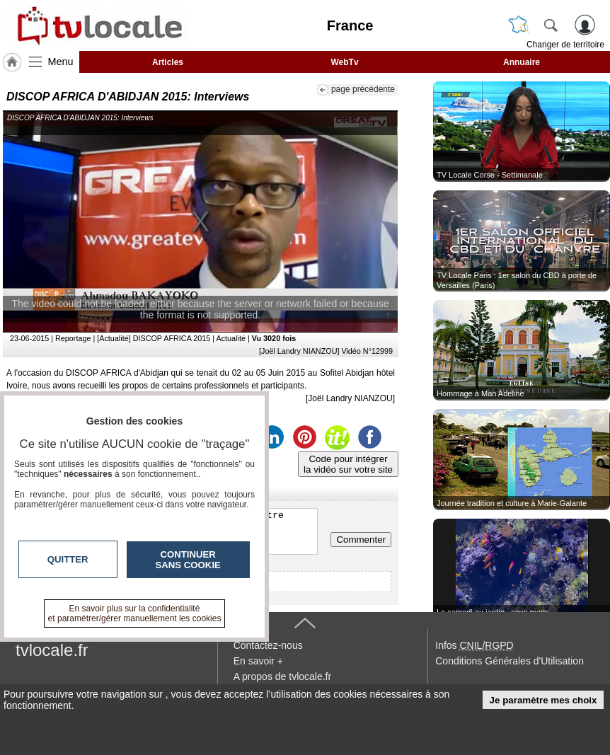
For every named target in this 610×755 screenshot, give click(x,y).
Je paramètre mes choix (543, 700)
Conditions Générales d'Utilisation (509, 661)
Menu (61, 61)
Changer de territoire (565, 45)
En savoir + (258, 661)
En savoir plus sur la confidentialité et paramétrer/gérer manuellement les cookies (134, 613)
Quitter (67, 559)
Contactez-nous (268, 645)
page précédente (363, 89)
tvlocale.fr (52, 649)
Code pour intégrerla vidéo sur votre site (348, 464)
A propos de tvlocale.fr (283, 676)
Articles (167, 62)
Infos (474, 645)
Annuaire (521, 62)
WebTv (344, 62)
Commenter (361, 539)
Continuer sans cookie (188, 559)
